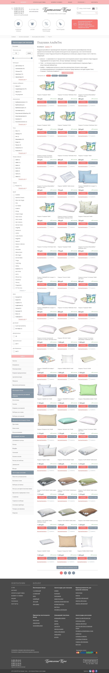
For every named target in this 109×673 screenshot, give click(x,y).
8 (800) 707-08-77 (19, 13)
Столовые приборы (18, 505)
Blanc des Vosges (19, 200)
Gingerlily (17, 227)
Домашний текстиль (18, 436)
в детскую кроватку (20, 326)
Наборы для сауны (17, 412)
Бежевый (18, 297)
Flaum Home (18, 216)
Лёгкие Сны (18, 277)
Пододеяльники (17, 432)
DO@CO (17, 208)
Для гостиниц (19, 65)
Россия (17, 185)
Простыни (15, 424)
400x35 (17, 176)
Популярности (62, 75)
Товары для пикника (18, 509)
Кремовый (18, 311)
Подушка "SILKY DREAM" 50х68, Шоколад (88, 520)
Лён (16, 136)
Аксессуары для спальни (22, 42)
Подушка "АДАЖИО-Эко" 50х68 (44, 399)
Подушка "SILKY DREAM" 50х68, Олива (67, 520)
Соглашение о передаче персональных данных (23, 650)
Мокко (17, 314)
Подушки (15, 46)
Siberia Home (18, 252)
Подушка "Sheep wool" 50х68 (85, 216)
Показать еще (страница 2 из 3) (67, 567)
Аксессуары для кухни (19, 472)
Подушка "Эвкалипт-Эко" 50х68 (65, 429)
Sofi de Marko (18, 257)
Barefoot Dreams (19, 197)
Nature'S (17, 241)
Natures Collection (20, 244)
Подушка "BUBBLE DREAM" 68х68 (85, 551)
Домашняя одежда (18, 440)
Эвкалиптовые (19, 77)
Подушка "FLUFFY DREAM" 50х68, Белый (87, 459)
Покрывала (15, 365)
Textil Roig (18, 263)
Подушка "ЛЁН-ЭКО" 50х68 (64, 338)
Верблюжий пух (19, 105)
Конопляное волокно (20, 121)
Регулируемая (19, 94)
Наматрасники (16, 369)
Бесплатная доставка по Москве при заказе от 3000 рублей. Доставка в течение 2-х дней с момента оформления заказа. (86, 24)
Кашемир (18, 119)
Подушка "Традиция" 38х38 (43, 94)
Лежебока (18, 279)
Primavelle (18, 249)
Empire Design (19, 214)
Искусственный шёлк (20, 116)
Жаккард (17, 133)
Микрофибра (19, 139)
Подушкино (18, 285)
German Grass (19, 225)
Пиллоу (17, 282)
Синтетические (19, 68)
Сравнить (51, 105)
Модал (17, 142)
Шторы (14, 468)
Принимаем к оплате (81, 650)
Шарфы (14, 448)
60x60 (17, 171)
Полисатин (18, 150)
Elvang (17, 211)
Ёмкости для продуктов (19, 476)
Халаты (14, 404)
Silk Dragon (18, 255)
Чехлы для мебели (17, 460)
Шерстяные (18, 74)
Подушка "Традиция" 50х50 (64, 125)
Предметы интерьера (18, 385)
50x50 (17, 165)
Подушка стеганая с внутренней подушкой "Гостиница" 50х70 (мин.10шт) (47, 338)
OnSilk (17, 246)
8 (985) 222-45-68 (19, 11)
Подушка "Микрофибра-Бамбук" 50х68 (87, 399)
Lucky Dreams (19, 236)
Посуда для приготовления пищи (22, 488)
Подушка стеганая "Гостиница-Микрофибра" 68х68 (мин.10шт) (85, 338)
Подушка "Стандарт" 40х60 (84, 155)
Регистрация (86, 8)
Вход (80, 8)
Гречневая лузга (19, 110)
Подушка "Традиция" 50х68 (64, 246)
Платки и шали (16, 456)
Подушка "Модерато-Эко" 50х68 (45, 429)
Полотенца (15, 400)
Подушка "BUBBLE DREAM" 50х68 (65, 368)
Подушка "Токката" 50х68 (84, 368)
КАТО (16, 274)
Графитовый (18, 305)
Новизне (54, 75)
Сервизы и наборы (17, 501)
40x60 (17, 162)
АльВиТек (18, 268)
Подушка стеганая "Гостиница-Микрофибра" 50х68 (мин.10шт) (65, 217)
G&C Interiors (18, 222)
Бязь (17, 131)
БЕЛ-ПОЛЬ (18, 271)
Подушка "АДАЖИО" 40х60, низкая (66, 186)
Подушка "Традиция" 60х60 (43, 216)
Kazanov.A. (18, 230)
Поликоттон (18, 147)
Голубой (17, 302)
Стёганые (18, 71)
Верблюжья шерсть (20, 107)
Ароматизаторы (17, 377)
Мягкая (17, 86)
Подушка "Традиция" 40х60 (43, 125)
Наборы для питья (17, 484)
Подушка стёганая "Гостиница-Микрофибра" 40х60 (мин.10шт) (44, 156)
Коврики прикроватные (19, 373)
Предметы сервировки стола (20, 492)
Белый (17, 299)
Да (16, 336)
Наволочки (15, 428)
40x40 (17, 159)
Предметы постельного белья (21, 420)
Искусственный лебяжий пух (22, 113)
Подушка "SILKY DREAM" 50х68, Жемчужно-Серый (44, 521)
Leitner (17, 233)
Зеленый (18, 308)
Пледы (14, 444)
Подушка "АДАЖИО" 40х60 (43, 551)
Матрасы (15, 381)
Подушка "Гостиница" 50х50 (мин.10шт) (67, 155)
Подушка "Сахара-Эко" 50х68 (64, 551)
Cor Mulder (18, 205)
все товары (18, 328)
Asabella (17, 194)
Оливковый (18, 316)
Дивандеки (15, 464)
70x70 (17, 173)
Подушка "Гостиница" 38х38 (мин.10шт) (67, 94)
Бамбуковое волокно (20, 102)
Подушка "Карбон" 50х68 (43, 459)
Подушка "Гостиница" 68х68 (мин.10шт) (67, 307)
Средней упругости (20, 89)
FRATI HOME (18, 219)
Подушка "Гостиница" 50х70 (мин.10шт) (46, 246)
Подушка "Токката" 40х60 (64, 277)
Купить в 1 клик (52, 102)
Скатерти (15, 452)
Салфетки (15, 497)
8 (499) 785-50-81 (19, 8)
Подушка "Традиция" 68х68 (84, 307)
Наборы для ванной (18, 416)
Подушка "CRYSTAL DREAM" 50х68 (66, 459)
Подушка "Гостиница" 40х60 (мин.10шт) (87, 125)
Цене (48, 75)
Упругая (17, 91)
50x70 (17, 168)
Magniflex (17, 238)
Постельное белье (17, 390)
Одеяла (14, 361)
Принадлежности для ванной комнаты (21, 395)
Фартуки (15, 513)
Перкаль (17, 145)
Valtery (17, 266)
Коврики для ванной (18, 408)
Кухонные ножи (17, 480)
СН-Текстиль (18, 288)
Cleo (16, 203)
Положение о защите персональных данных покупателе (25, 652)
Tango (17, 260)
